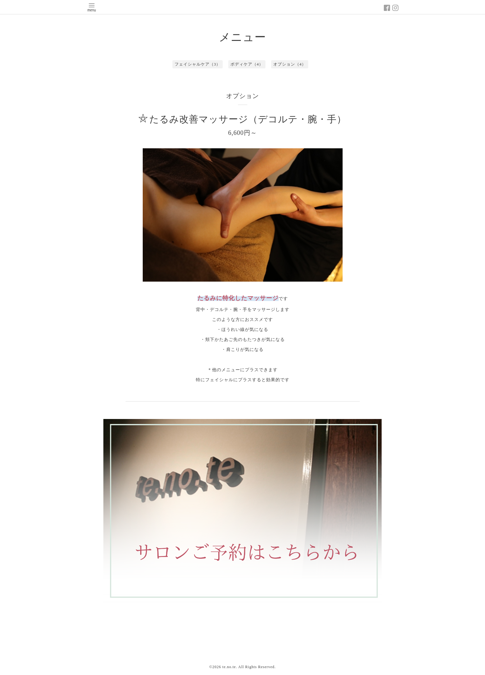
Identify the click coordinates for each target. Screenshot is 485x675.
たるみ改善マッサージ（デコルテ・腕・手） (247, 119)
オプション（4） (289, 64)
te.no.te (229, 667)
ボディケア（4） (247, 64)
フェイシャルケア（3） (198, 64)
